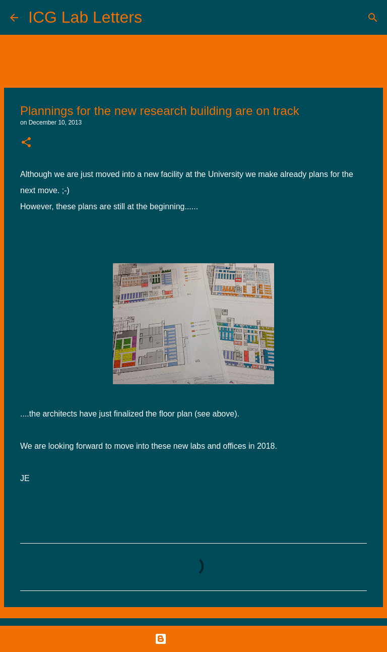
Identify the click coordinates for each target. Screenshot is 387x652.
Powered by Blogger (193, 639)
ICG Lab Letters (85, 17)
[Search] (156, 18)
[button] (26, 143)
